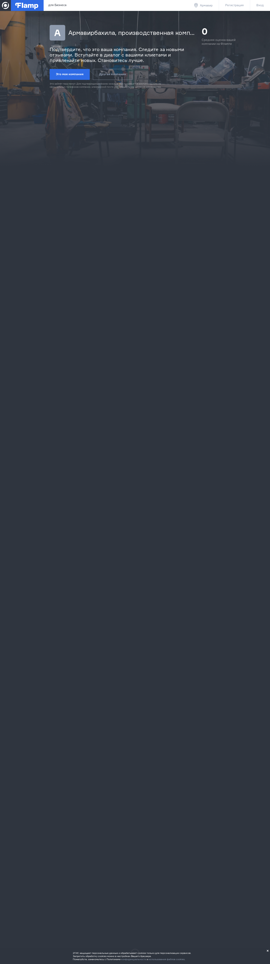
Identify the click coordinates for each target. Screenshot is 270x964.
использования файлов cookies (167, 959)
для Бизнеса (57, 5)
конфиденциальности (133, 959)
